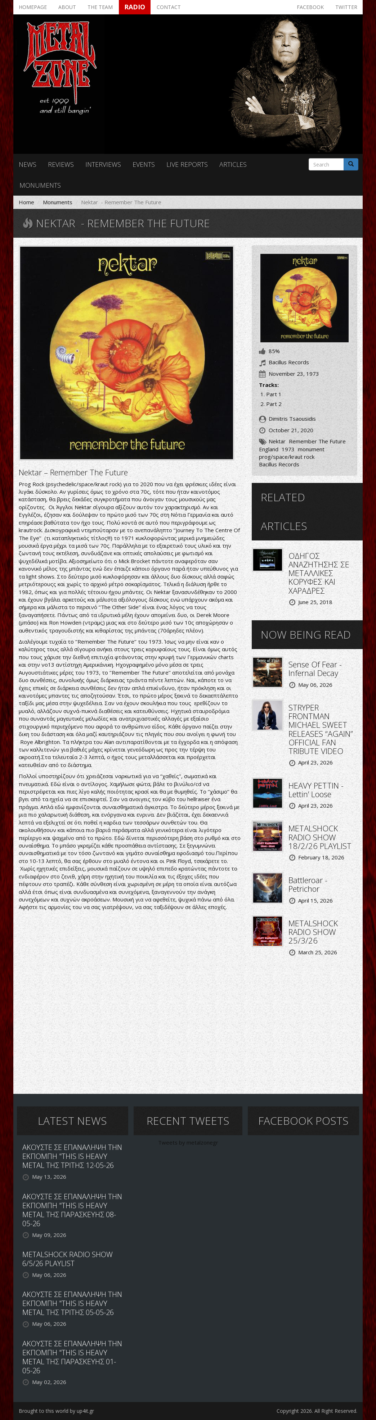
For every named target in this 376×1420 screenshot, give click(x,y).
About (67, 7)
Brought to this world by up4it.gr (56, 1410)
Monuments (40, 185)
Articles (233, 164)
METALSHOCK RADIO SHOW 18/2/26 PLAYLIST (320, 837)
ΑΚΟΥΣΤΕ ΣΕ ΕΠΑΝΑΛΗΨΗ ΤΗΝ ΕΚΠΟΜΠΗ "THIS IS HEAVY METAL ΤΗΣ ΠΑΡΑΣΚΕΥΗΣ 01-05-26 (72, 1357)
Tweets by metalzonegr (188, 1142)
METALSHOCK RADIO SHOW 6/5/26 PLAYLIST (67, 1259)
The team (100, 7)
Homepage (33, 7)
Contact (169, 7)
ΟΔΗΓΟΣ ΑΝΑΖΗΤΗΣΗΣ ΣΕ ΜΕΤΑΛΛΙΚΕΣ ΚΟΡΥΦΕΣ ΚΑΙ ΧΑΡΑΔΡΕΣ (318, 573)
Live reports (187, 164)
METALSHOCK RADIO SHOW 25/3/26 (313, 932)
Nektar (277, 441)
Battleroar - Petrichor (307, 884)
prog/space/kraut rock (286, 456)
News (27, 164)
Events (144, 164)
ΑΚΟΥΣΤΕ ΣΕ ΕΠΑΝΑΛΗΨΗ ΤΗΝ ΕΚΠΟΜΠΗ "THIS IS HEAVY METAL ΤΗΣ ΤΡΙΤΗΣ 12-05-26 (72, 1156)
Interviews (103, 164)
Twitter (346, 7)
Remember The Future (317, 441)
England (268, 449)
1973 (288, 449)
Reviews (61, 164)
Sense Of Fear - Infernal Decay (315, 668)
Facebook (310, 7)
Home (26, 202)
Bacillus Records (279, 464)
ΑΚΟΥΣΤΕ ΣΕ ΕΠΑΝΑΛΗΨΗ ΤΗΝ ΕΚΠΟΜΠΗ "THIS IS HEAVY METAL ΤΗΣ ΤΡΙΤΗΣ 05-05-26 (72, 1303)
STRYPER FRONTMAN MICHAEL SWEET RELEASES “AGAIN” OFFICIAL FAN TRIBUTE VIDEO (320, 729)
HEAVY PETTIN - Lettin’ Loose (316, 789)
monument (311, 449)
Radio (134, 7)
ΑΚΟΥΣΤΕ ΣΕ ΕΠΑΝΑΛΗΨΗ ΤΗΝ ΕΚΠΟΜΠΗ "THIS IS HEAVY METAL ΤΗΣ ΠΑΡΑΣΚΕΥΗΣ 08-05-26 (72, 1210)
